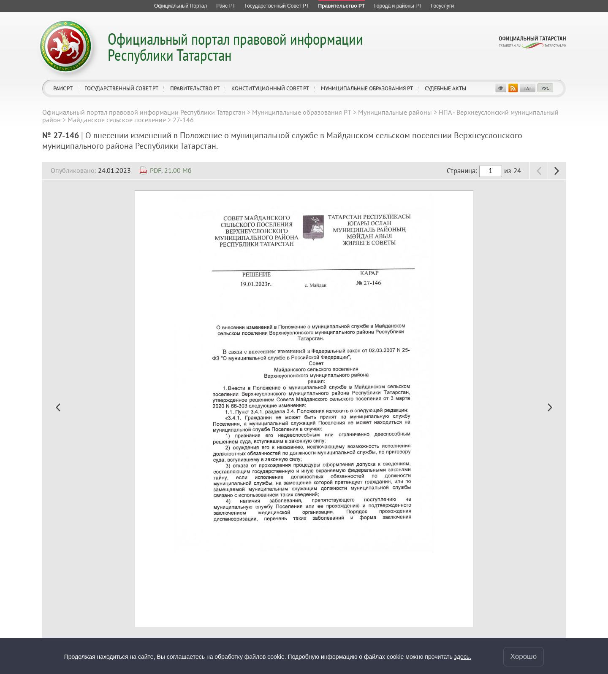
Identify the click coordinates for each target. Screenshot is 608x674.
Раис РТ (63, 88)
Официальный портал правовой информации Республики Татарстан (235, 46)
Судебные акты (445, 88)
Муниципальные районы (395, 112)
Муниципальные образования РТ (367, 88)
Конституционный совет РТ (270, 88)
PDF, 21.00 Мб (171, 170)
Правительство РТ (195, 88)
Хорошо (523, 657)
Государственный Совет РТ (121, 88)
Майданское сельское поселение (117, 119)
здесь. (462, 656)
